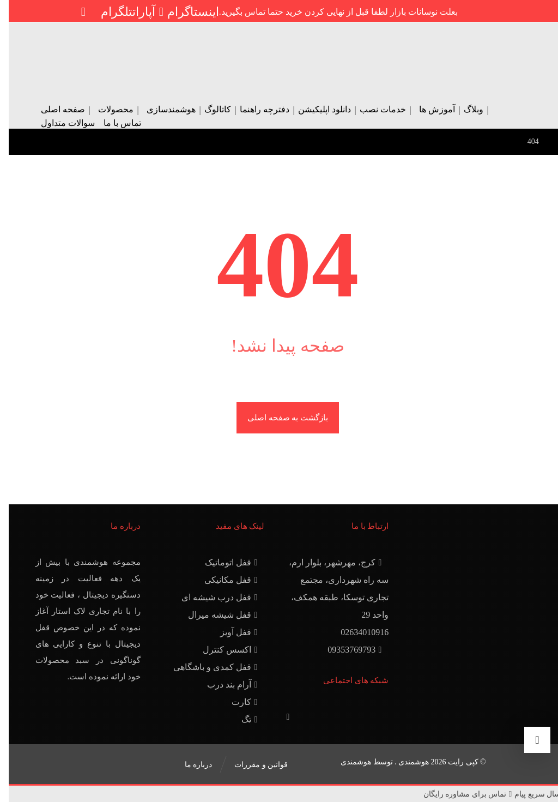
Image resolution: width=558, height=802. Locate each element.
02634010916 (356, 632)
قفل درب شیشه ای (212, 597)
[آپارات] (141, 12)
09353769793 (347, 649)
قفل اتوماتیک (223, 562)
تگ (242, 719)
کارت (237, 702)
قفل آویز (231, 632)
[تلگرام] (108, 12)
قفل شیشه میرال (215, 614)
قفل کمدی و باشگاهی (208, 667)
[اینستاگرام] (184, 12)
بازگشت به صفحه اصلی (279, 417)
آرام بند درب (224, 684)
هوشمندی (347, 762)
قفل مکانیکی (223, 579)
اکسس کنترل (222, 649)
